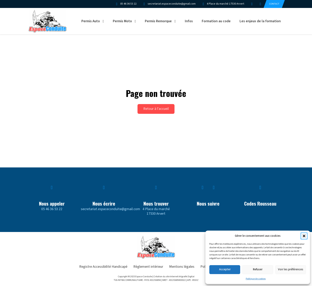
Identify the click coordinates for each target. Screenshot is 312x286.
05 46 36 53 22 (51, 209)
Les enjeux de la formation (260, 21)
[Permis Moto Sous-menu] (137, 21)
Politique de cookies (256, 278)
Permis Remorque (158, 21)
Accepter (225, 269)
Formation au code (216, 21)
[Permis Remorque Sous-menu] (176, 21)
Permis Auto (90, 21)
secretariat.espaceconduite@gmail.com (110, 209)
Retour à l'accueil (156, 108)
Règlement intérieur (148, 266)
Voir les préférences (290, 269)
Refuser (257, 269)
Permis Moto (122, 21)
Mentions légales (181, 266)
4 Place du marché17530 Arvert (156, 211)
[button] (304, 236)
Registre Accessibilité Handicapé (103, 266)
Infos (189, 21)
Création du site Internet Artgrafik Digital (174, 276)
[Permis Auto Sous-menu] (105, 21)
